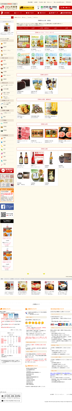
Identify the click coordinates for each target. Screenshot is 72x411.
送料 (36, 2)
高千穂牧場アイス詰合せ (65, 61)
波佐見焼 (3, 123)
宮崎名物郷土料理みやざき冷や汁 (37, 110)
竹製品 (3, 127)
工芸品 (4, 120)
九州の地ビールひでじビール (23, 160)
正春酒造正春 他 (51, 177)
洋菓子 (3, 43)
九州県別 (5, 135)
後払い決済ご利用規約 (55, 373)
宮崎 (2, 157)
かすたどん (36, 17)
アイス (3, 55)
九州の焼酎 (4, 89)
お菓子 (33, 28)
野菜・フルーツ (5, 76)
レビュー (50, 2)
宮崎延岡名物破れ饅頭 (23, 86)
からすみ (29, 17)
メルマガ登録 (69, 394)
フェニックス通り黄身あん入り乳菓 (51, 86)
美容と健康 (5, 110)
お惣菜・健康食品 (44, 28)
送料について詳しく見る (16, 329)
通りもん (24, 17)
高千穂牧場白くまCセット (37, 61)
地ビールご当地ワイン (4, 97)
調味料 (3, 79)
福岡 (2, 138)
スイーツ (5, 40)
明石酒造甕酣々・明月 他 (23, 177)
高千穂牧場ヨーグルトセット (23, 43)
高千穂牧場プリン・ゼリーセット (37, 43)
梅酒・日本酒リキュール (4, 93)
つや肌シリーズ (5, 113)
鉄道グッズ (5, 100)
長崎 (2, 146)
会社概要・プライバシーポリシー (57, 394)
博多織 (3, 131)
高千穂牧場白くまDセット (51, 61)
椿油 (2, 117)
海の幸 (3, 64)
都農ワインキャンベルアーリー (37, 160)
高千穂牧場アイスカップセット (51, 43)
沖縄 (2, 164)
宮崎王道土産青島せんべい (37, 86)
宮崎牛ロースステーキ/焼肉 (23, 135)
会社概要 (31, 2)
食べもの (5, 58)
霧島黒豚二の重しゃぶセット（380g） (65, 135)
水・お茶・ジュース (6, 86)
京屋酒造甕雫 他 (37, 177)
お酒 (66, 28)
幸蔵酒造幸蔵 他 (51, 160)
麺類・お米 (4, 68)
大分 (2, 149)
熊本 (2, 153)
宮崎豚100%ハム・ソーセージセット (37, 135)
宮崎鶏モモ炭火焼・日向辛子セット (51, 135)
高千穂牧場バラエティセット (65, 43)
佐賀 (2, 142)
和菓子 (3, 47)
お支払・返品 (43, 2)
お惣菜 (3, 72)
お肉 (55, 28)
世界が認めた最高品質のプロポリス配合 (51, 110)
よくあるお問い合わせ (59, 2)
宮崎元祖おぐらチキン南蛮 (23, 110)
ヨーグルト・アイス (22, 28)
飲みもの (5, 82)
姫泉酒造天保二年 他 (65, 160)
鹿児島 (3, 161)
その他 (3, 107)
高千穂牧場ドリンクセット (23, 61)
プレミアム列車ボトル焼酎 (5, 103)
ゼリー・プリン (5, 51)
